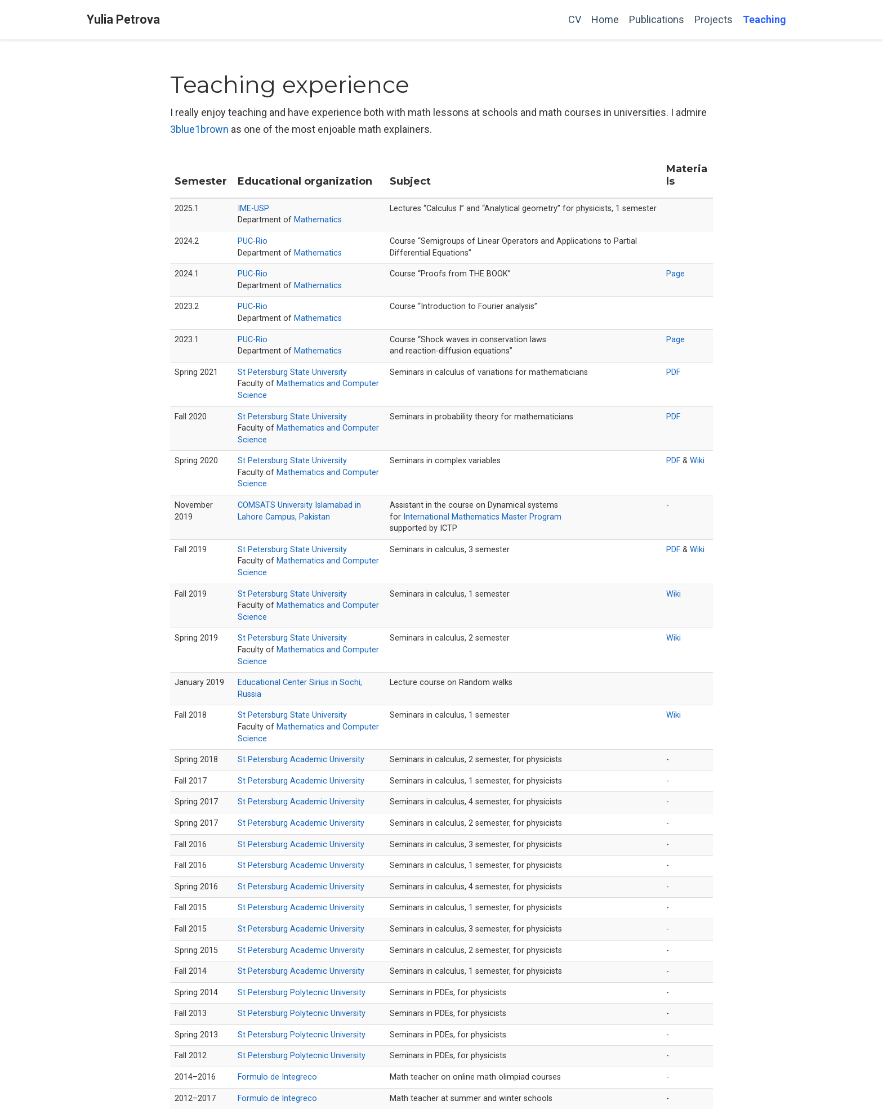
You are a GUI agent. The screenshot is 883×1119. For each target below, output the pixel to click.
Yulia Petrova (123, 19)
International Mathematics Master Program (482, 517)
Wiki (697, 460)
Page (675, 274)
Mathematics (318, 220)
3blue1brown (199, 129)
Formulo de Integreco (277, 1077)
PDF (673, 372)
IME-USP (253, 208)
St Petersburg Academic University (301, 759)
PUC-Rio (252, 241)
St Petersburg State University (292, 372)
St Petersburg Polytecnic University (301, 992)
